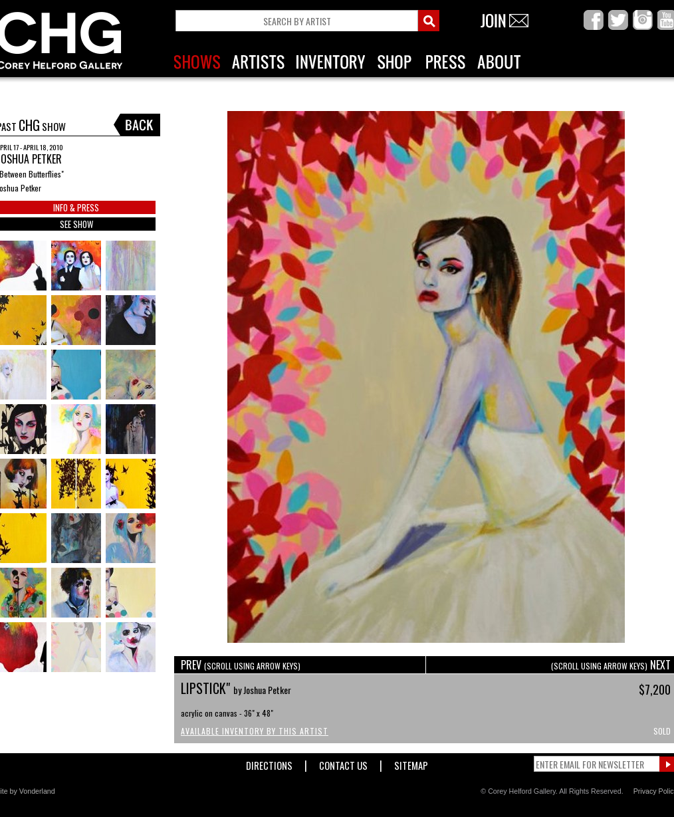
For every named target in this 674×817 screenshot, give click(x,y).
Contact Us (343, 763)
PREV (240, 665)
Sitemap (411, 763)
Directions (269, 763)
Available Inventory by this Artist (254, 731)
